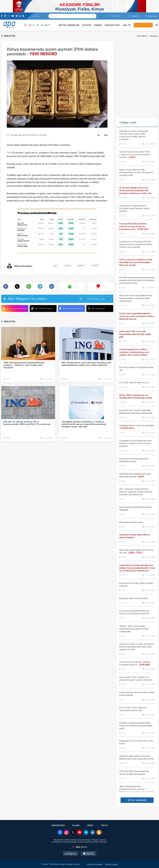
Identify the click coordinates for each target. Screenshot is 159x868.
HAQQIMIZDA (58, 825)
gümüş (81, 265)
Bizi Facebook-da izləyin (71, 308)
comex (67, 265)
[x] (73, 832)
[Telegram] (16, 16)
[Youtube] (13, 16)
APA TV (127, 25)
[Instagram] (5, 16)
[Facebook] (1, 16)
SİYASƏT (86, 25)
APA (10, 152)
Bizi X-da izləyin (96, 308)
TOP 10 (104, 825)
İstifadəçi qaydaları (94, 864)
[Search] (93, 16)
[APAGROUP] (79, 847)
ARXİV (90, 825)
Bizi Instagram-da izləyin (15, 308)
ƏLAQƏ (76, 825)
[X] (9, 16)
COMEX (94, 265)
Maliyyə (154, 36)
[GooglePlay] (70, 853)
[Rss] (23, 16)
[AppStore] (88, 853)
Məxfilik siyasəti (111, 864)
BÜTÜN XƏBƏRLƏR (69, 25)
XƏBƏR (98, 25)
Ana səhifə (142, 36)
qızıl (56, 265)
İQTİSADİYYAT (112, 25)
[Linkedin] (20, 16)
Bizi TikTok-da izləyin (42, 308)
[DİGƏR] (155, 25)
